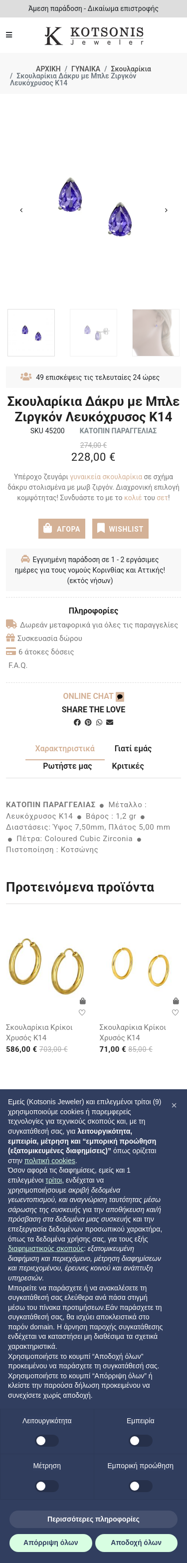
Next (166, 210)
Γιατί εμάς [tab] (133, 748)
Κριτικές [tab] (128, 766)
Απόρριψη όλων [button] (50, 1543)
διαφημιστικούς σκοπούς (46, 1248)
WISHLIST (120, 528)
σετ (162, 498)
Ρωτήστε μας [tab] (67, 766)
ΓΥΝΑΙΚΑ (85, 69)
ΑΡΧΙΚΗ (48, 69)
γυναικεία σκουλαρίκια (106, 477)
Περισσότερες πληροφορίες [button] (93, 1519)
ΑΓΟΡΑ (61, 528)
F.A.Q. (18, 665)
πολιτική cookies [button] (49, 1161)
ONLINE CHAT (93, 696)
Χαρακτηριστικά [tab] (65, 748)
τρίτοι (53, 1180)
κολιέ (132, 498)
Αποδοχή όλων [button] (136, 1543)
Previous (21, 210)
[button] (174, 1105)
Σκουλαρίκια (131, 69)
